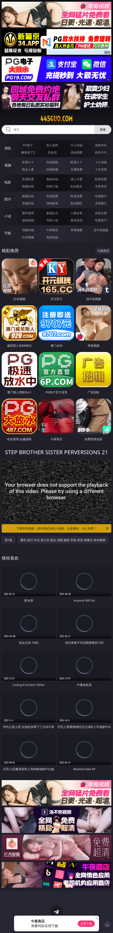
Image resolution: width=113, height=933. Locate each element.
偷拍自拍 (52, 179)
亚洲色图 (52, 196)
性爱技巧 (101, 220)
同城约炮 (28, 230)
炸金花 (52, 152)
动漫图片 (101, 196)
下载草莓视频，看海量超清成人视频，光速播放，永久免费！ (62, 528)
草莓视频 (76, 230)
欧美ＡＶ (76, 162)
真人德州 (52, 145)
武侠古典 (101, 213)
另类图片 (101, 203)
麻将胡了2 (28, 152)
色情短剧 (52, 237)
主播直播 (76, 169)
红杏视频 (28, 237)
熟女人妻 (28, 169)
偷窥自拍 (28, 196)
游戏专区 (101, 145)
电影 (7, 182)
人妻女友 (76, 213)
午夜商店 (52, 230)
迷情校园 (28, 220)
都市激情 (28, 213)
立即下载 (86, 924)
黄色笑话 (76, 220)
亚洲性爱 (28, 179)
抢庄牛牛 (101, 152)
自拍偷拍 (52, 162)
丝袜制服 (52, 169)
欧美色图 (76, 196)
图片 (7, 199)
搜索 (103, 129)
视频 (7, 165)
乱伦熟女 (76, 186)
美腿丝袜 (28, 203)
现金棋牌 (76, 152)
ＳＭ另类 (101, 169)
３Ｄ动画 (101, 162)
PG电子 (28, 145)
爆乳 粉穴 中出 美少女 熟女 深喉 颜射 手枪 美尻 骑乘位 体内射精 (62, 540)
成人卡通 (76, 179)
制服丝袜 (28, 186)
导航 (7, 233)
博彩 (7, 148)
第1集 (8, 540)
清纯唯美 (52, 203)
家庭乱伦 (52, 213)
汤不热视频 (100, 230)
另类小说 (52, 220)
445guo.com (56, 119)
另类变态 (101, 186)
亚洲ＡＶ (28, 162)
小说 (7, 216)
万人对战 (76, 145)
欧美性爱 (101, 179)
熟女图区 (76, 203)
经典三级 (52, 186)
